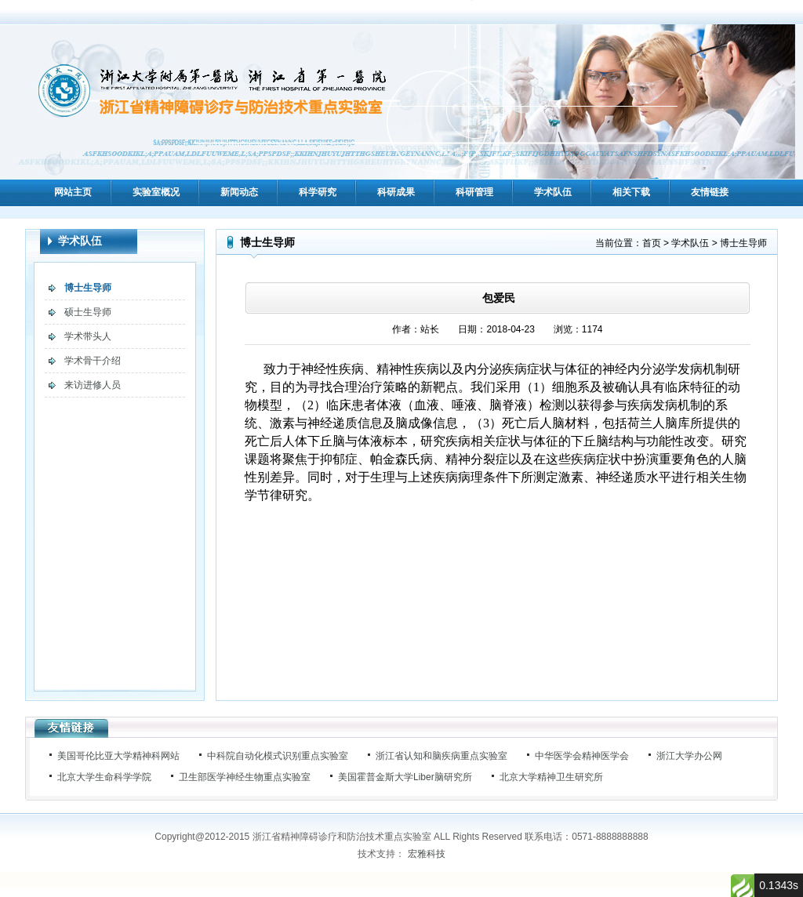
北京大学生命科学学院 (104, 777)
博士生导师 (87, 287)
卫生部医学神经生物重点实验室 (245, 777)
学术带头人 (87, 336)
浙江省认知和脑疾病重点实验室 (441, 755)
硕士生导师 (87, 312)
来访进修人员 (92, 385)
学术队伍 (553, 192)
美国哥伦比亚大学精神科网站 (118, 755)
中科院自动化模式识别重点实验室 (277, 755)
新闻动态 (239, 192)
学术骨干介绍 (92, 360)
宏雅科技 (426, 853)
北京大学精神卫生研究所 (551, 777)
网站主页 (73, 192)
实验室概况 (156, 192)
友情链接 (710, 192)
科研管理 (474, 192)
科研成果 (396, 192)
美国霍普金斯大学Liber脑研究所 (405, 777)
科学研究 (317, 192)
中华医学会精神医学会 (582, 755)
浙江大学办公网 (689, 755)
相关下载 (631, 192)
